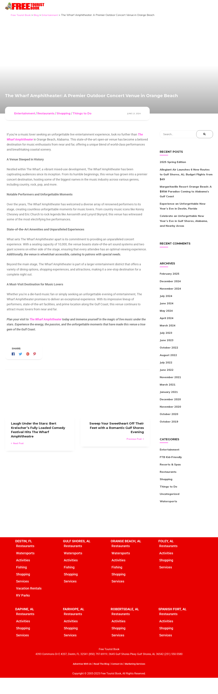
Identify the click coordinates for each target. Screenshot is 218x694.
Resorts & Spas (170, 478)
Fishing (21, 582)
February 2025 (169, 287)
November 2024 (170, 302)
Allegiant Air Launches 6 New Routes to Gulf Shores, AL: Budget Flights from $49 (186, 188)
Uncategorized (169, 507)
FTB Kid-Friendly (171, 471)
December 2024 (170, 295)
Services (22, 596)
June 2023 (166, 354)
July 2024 (166, 309)
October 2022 (169, 361)
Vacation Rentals (29, 604)
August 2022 (168, 369)
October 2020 (169, 428)
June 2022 (166, 383)
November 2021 (170, 391)
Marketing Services (138, 680)
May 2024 (166, 324)
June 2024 (166, 317)
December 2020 (170, 413)
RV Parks (23, 611)
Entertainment (24, 127)
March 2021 (167, 398)
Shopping (63, 127)
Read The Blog (100, 680)
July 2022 (166, 376)
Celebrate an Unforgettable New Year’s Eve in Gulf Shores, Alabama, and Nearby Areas (184, 234)
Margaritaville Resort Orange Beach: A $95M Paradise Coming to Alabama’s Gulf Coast (186, 205)
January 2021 (169, 405)
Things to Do (82, 127)
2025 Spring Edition (173, 176)
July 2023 (166, 347)
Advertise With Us (79, 680)
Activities (23, 575)
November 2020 (170, 420)
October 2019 (169, 435)
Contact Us (117, 680)
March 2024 (167, 339)
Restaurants (45, 127)
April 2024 (166, 332)
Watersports (168, 515)
